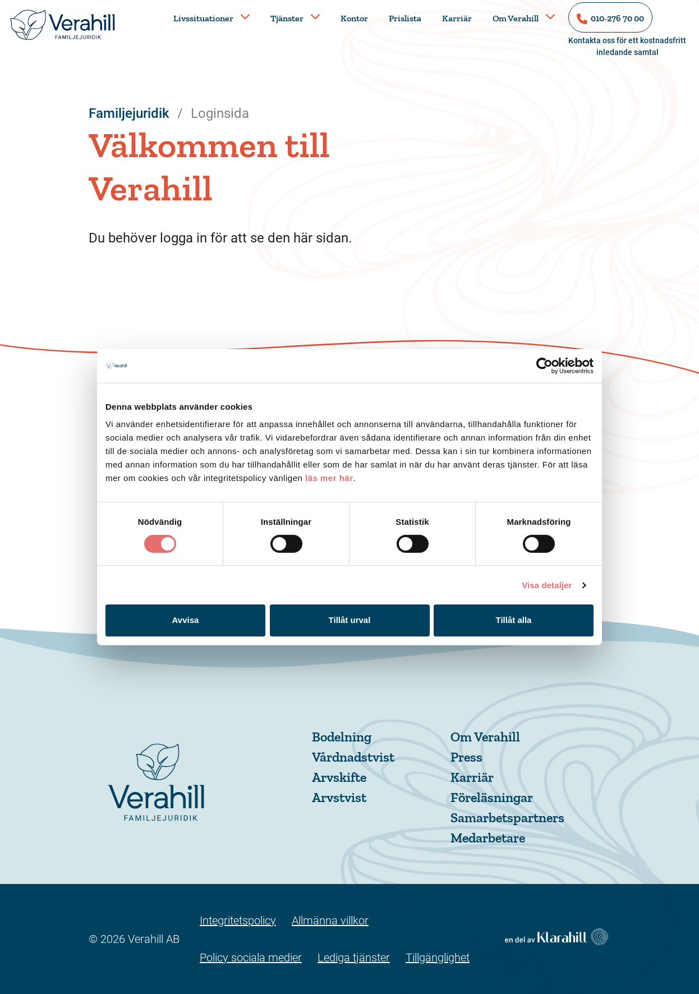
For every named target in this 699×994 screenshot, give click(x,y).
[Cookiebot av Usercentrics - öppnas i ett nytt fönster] (544, 365)
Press (466, 757)
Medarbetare (487, 838)
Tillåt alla (514, 620)
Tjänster (286, 18)
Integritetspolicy (238, 920)
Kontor (354, 18)
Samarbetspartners (507, 817)
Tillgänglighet (438, 957)
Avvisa (185, 620)
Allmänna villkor (330, 920)
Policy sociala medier (251, 957)
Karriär (457, 18)
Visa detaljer (547, 585)
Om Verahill (516, 18)
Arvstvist (339, 797)
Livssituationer (203, 18)
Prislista (405, 18)
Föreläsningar (491, 797)
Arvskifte (339, 777)
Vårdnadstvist (353, 757)
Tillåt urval (350, 620)
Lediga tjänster (354, 957)
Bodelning (341, 737)
